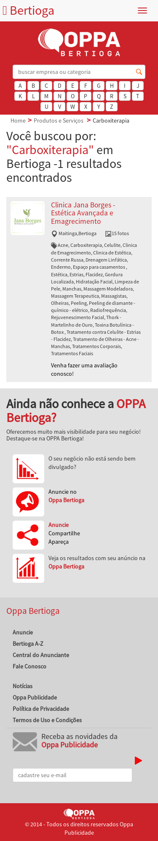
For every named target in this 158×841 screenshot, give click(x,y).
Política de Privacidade (41, 709)
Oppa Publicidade (35, 697)
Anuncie (23, 632)
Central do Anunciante (41, 655)
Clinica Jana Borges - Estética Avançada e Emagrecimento (83, 213)
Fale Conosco (29, 666)
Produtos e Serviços (58, 120)
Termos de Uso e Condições (47, 720)
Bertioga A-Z (28, 643)
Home (18, 120)
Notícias (22, 686)
